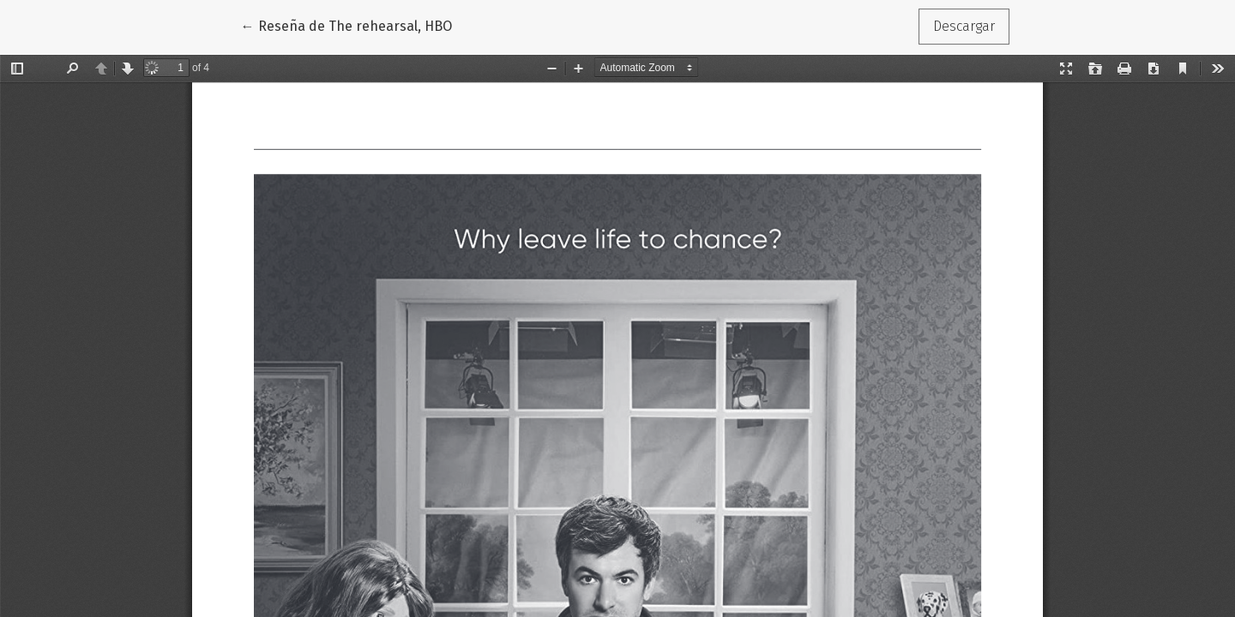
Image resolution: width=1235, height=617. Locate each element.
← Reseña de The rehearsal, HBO (350, 24)
